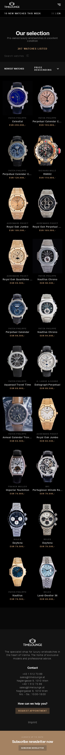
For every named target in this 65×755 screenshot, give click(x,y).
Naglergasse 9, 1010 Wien (32, 680)
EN (59, 13)
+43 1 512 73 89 (32, 673)
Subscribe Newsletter (32, 748)
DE (53, 13)
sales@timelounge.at (32, 677)
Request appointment (32, 710)
